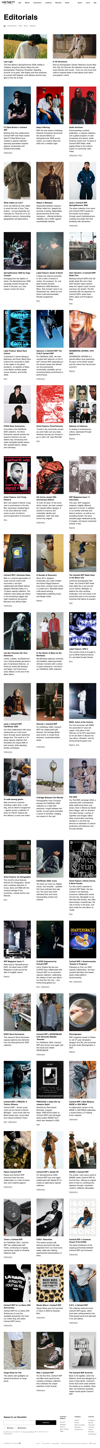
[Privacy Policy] (46, 1443)
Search (80, 2)
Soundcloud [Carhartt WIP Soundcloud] (92, 1434)
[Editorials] (58, 3)
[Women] (27, 3)
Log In (88, 2)
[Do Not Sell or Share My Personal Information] (74, 1443)
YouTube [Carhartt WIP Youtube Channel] (91, 1427)
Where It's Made (80, 1425)
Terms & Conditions (28, 1431)
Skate (20, 26)
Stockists (78, 1427)
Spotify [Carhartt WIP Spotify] (90, 1422)
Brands (77, 1422)
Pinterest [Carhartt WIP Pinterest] (91, 1431)
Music (26, 26)
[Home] (8, 2)
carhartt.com (79, 1429)
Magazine (33, 26)
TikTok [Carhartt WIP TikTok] (90, 1429)
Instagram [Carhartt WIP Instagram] (91, 1420)
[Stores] (67, 3)
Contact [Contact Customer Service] (62, 1422)
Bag (95, 2)
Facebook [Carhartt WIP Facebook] (91, 1425)
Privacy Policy (8, 1433)
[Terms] (38, 1443)
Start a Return (64, 1429)
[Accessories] (37, 3)
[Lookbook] (48, 3)
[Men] (20, 3)
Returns (62, 1426)
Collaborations (12, 26)
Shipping (63, 1424)
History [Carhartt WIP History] (77, 1420)
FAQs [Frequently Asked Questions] (61, 1431)
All (4, 26)
